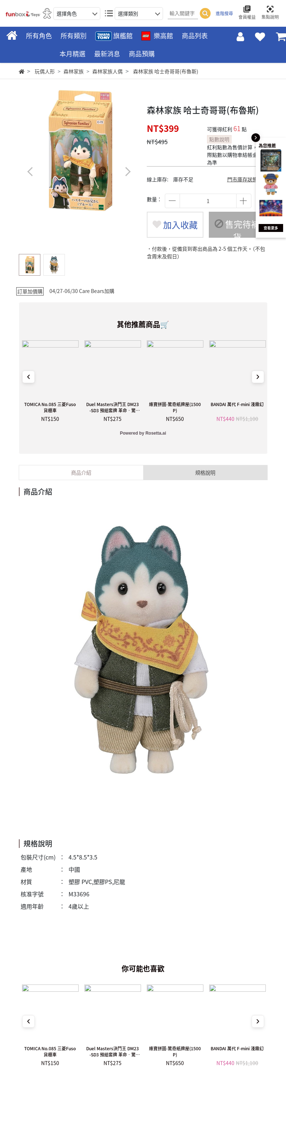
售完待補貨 (237, 227)
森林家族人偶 (107, 71)
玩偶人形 (45, 71)
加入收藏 (175, 224)
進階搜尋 (224, 13)
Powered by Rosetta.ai (143, 433)
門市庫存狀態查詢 (247, 179)
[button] (128, 171)
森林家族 (73, 71)
